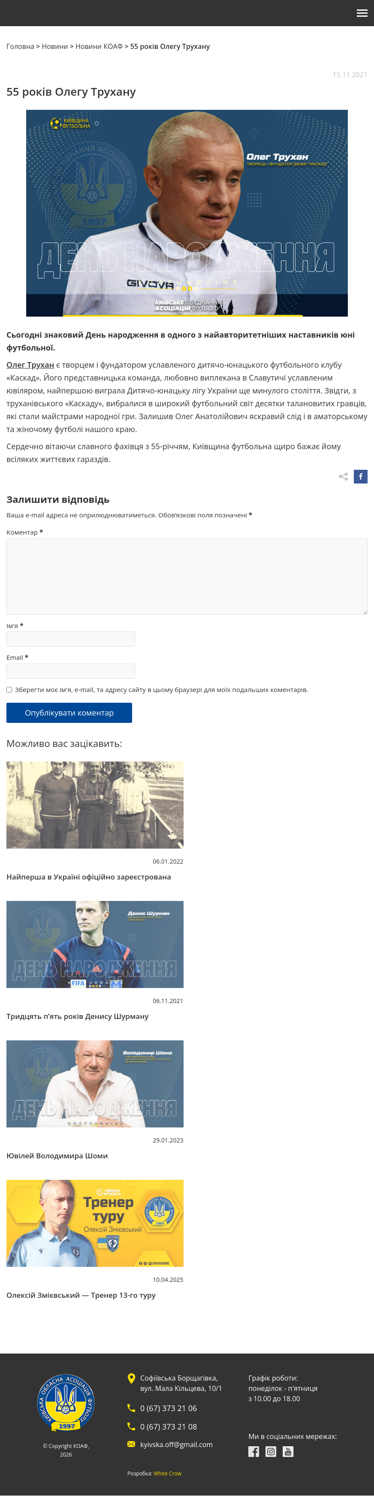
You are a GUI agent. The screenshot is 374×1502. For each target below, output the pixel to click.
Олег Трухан (30, 365)
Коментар (24, 532)
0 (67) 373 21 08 (168, 1426)
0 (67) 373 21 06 (168, 1408)
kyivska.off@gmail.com (176, 1444)
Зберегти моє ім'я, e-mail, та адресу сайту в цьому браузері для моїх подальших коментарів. (161, 689)
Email (17, 657)
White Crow (167, 1473)
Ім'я (15, 625)
